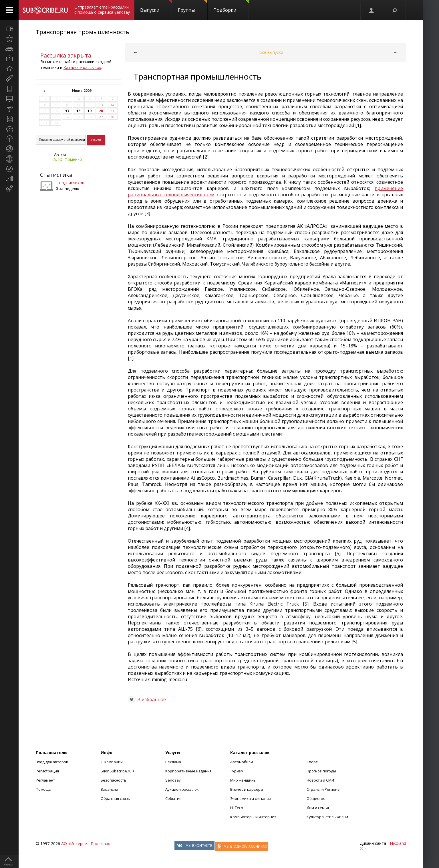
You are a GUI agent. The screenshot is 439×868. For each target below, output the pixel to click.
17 (67, 110)
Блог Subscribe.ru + (118, 771)
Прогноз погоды (321, 771)
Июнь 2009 (82, 90)
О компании (112, 761)
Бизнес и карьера (246, 789)
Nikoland (398, 843)
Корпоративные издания (188, 771)
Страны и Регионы (323, 789)
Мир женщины (243, 780)
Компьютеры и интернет (253, 816)
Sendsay (173, 780)
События (173, 798)
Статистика (56, 175)
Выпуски (156, 6)
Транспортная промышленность (82, 32)
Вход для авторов (52, 761)
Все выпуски (271, 52)
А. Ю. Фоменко (67, 159)
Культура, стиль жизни (327, 816)
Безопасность (113, 780)
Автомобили (241, 761)
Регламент (45, 780)
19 (90, 110)
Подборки (231, 6)
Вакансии (109, 789)
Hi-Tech (236, 807)
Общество (316, 798)
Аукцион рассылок (182, 789)
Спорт (312, 761)
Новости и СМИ (320, 780)
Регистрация (47, 771)
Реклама (173, 761)
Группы (192, 6)
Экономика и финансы (250, 798)
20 (101, 110)
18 (78, 110)
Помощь (43, 789)
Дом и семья (318, 807)
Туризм (236, 771)
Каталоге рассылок (82, 67)
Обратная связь (115, 798)
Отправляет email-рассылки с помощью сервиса (102, 9)
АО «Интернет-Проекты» (85, 843)
